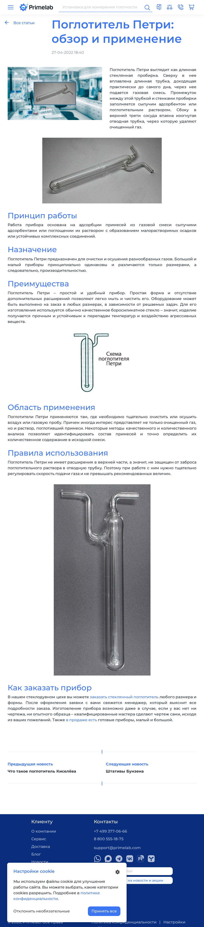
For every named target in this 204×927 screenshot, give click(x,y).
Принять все (104, 911)
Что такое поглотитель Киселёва (42, 771)
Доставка (40, 846)
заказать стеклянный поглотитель (124, 697)
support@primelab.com (117, 847)
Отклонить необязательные (41, 911)
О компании (43, 831)
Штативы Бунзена (125, 771)
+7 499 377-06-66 (110, 831)
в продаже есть (81, 720)
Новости (39, 862)
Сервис (38, 839)
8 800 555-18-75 (108, 839)
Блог (36, 854)
